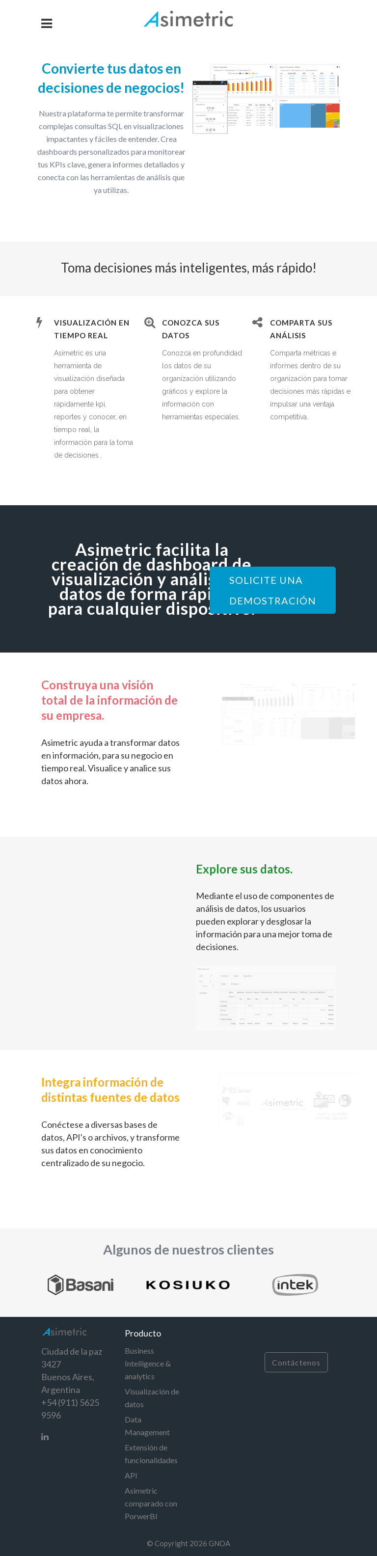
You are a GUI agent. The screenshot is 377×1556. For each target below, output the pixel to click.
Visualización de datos (152, 1398)
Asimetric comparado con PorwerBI (151, 1503)
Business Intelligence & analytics (148, 1363)
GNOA (219, 1543)
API (131, 1475)
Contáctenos (296, 1362)
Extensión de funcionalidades (151, 1454)
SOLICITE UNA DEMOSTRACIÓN (272, 590)
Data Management (147, 1426)
